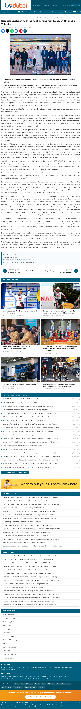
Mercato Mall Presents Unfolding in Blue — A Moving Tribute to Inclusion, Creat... (30, 467)
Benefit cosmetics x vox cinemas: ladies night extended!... (23, 435)
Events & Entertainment (14, 18)
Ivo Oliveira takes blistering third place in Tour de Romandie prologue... (27, 532)
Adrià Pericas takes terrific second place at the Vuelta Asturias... (24, 542)
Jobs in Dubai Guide (56, 679)
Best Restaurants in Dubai (41, 679)
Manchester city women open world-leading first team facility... (24, 508)
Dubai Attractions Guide (19, 676)
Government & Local (10, 647)
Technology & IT (8, 622)
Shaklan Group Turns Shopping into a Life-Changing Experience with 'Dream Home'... (31, 597)
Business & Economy (10, 640)
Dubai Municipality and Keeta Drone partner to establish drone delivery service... (30, 594)
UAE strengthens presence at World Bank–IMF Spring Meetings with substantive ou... (32, 438)
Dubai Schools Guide (46, 676)
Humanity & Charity (9, 658)
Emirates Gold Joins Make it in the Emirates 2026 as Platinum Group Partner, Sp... (30, 604)
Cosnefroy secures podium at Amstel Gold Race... (20, 449)
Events (54, 5)
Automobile (7, 625)
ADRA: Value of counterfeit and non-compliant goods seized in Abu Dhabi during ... (31, 463)
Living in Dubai (6, 676)
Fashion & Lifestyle (9, 618)
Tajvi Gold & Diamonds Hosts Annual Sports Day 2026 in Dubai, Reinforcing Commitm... (32, 528)
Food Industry (7, 629)
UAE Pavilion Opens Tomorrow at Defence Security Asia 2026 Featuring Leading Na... (32, 456)
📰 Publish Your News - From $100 (40, 697)
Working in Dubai (33, 676)
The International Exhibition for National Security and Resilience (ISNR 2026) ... (29, 573)
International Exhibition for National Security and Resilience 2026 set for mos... (29, 563)
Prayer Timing (5, 669)
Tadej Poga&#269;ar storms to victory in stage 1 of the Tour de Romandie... (28, 525)
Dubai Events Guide (60, 676)
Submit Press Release (54, 12)
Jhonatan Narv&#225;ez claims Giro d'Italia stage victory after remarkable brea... (30, 566)
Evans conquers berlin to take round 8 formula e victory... (22, 522)
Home (34, 5)
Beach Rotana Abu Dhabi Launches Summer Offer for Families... (25, 420)
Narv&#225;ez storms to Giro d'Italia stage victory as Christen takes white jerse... (29, 511)
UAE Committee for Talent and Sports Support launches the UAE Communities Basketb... (33, 504)
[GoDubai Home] (16, 5)
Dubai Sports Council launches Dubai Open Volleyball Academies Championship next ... (32, 546)
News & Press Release (63, 684)
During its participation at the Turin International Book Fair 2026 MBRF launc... (29, 559)
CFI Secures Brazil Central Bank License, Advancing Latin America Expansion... (29, 417)
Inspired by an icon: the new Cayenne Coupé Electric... (21, 402)
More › (75, 493)
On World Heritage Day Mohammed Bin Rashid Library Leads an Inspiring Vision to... (31, 427)
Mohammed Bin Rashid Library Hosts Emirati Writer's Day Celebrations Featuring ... (30, 577)
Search (68, 12)
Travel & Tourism (8, 636)
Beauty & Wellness (43, 5)
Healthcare (7, 651)
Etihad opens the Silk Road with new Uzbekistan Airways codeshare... (26, 584)
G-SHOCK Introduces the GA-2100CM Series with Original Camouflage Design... (30, 399)
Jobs (59, 5)
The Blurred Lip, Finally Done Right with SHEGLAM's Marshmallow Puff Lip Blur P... (30, 442)
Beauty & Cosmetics (10, 614)
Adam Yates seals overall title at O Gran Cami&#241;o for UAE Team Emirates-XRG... (31, 460)
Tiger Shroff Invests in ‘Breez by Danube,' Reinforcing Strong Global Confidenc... (30, 424)
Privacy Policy (39, 667)
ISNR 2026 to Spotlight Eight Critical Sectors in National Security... (25, 587)
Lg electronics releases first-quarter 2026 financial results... (23, 445)
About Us (4, 667)
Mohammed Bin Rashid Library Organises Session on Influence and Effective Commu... (32, 556)
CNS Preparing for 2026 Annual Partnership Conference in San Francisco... (28, 406)
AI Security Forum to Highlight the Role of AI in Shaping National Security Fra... (29, 601)
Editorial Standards (14, 667)
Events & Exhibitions (9, 654)
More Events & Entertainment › (66, 280)
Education (66, 5)
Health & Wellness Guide (8, 679)
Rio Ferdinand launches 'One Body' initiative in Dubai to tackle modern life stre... (30, 518)
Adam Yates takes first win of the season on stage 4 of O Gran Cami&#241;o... (29, 431)
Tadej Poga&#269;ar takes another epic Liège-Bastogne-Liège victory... (27, 535)
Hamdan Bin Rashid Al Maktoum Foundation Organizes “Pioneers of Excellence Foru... (32, 580)
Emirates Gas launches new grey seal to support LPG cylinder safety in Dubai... (29, 591)
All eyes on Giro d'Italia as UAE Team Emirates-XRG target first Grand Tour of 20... (29, 515)
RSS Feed (31, 667)
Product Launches (35, 12)
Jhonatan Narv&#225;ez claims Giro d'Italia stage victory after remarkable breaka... (31, 497)
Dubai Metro (56, 667)
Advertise (48, 667)
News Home (6, 12)
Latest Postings (20, 12)
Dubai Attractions (66, 667)
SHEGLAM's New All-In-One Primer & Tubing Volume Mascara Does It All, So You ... (30, 413)
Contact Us (24, 667)
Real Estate (7, 632)
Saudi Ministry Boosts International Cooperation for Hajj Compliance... (26, 410)
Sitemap (13, 669)
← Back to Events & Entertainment (15, 472)
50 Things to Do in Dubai (24, 679)
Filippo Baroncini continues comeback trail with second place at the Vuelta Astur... (31, 539)
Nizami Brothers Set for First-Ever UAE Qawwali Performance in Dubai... (27, 501)
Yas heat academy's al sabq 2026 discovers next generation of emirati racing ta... (30, 453)
